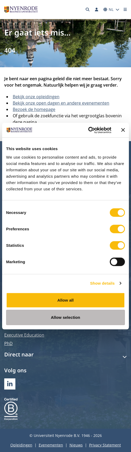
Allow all (65, 300)
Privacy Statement (105, 444)
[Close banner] (123, 130)
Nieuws (76, 444)
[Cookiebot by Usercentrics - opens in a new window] (88, 130)
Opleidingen (21, 444)
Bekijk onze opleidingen (36, 97)
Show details (102, 283)
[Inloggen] (96, 9)
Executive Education (24, 335)
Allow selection (65, 317)
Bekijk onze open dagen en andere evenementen (61, 103)
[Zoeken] (87, 9)
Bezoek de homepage (34, 109)
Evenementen (51, 444)
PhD (8, 343)
